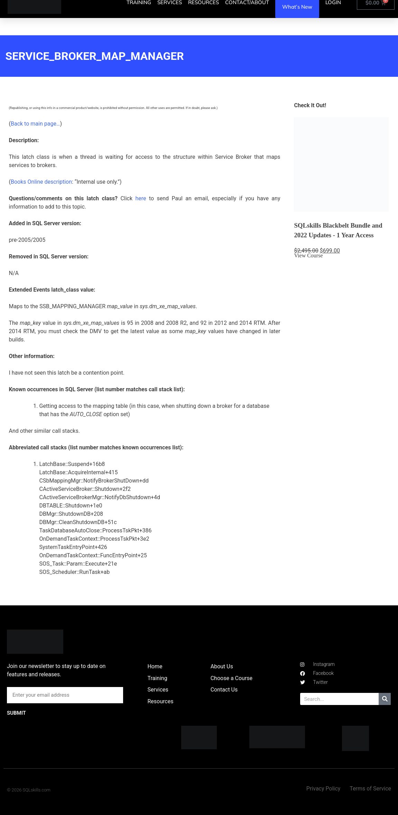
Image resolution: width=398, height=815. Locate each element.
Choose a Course (231, 678)
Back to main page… (35, 123)
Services (157, 689)
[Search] (385, 699)
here (140, 198)
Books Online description (41, 181)
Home (154, 666)
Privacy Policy (323, 788)
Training (157, 678)
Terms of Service (370, 788)
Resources (160, 701)
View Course (308, 255)
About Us (222, 666)
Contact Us (224, 689)
